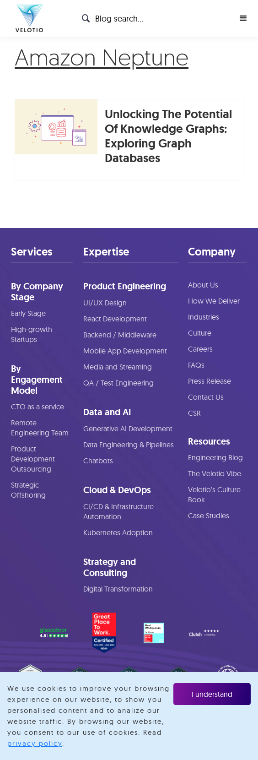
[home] (27, 18)
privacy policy (34, 743)
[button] (243, 18)
